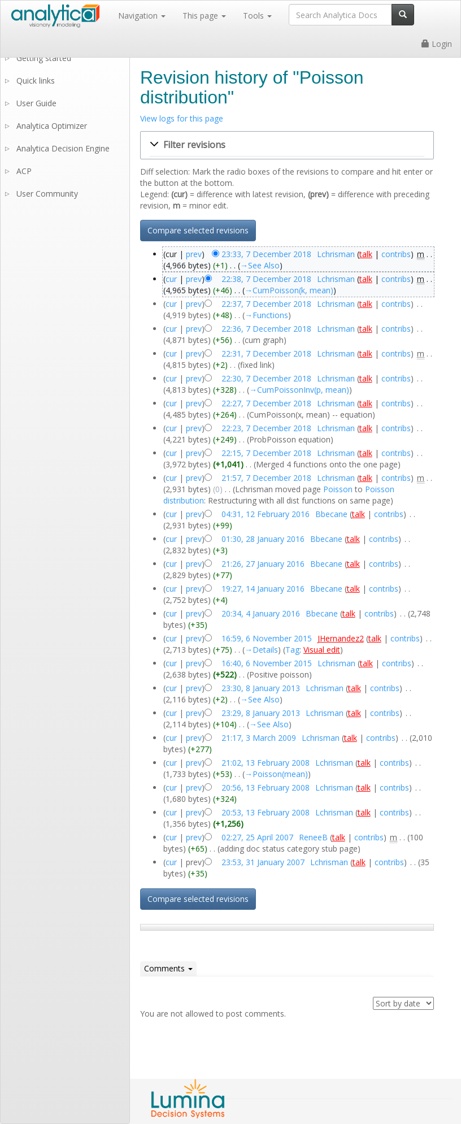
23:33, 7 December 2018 (266, 254)
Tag (292, 649)
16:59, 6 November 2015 (266, 638)
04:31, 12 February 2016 (265, 514)
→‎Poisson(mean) (276, 774)
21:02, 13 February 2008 (265, 762)
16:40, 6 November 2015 (266, 663)
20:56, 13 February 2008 (265, 787)
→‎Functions (266, 315)
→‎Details (261, 649)
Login (436, 43)
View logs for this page (181, 118)
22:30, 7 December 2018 (266, 378)
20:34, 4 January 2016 (260, 613)
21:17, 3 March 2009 (258, 737)
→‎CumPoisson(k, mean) (289, 290)
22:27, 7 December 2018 (266, 403)
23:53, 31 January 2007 (263, 862)
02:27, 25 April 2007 (257, 837)
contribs (396, 254)
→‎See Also (260, 265)
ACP (24, 171)
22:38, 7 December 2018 (266, 279)
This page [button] (204, 15)
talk (365, 254)
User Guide (36, 103)
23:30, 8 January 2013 (260, 688)
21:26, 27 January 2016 (263, 563)
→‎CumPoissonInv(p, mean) (299, 389)
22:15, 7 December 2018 (266, 453)
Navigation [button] (142, 15)
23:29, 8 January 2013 (260, 713)
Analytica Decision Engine (63, 148)
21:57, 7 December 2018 (266, 477)
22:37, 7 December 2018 (266, 303)
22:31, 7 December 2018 (266, 353)
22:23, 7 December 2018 (266, 428)
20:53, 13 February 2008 (265, 812)
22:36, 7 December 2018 (266, 328)
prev (194, 254)
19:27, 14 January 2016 (263, 588)
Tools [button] (257, 15)
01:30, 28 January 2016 (263, 538)
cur (171, 279)
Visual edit (321, 649)
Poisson (338, 489)
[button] (287, 145)
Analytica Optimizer (51, 125)
